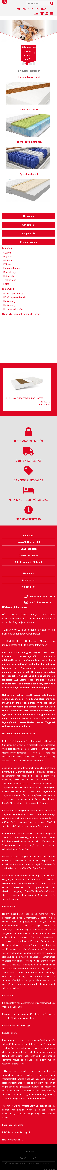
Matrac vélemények (11, 1139)
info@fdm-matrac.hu (41, 602)
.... (21, 1139)
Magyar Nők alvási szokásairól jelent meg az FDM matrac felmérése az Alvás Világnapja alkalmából (28, 618)
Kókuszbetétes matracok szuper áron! (28, 52)
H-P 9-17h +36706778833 (29, 9)
